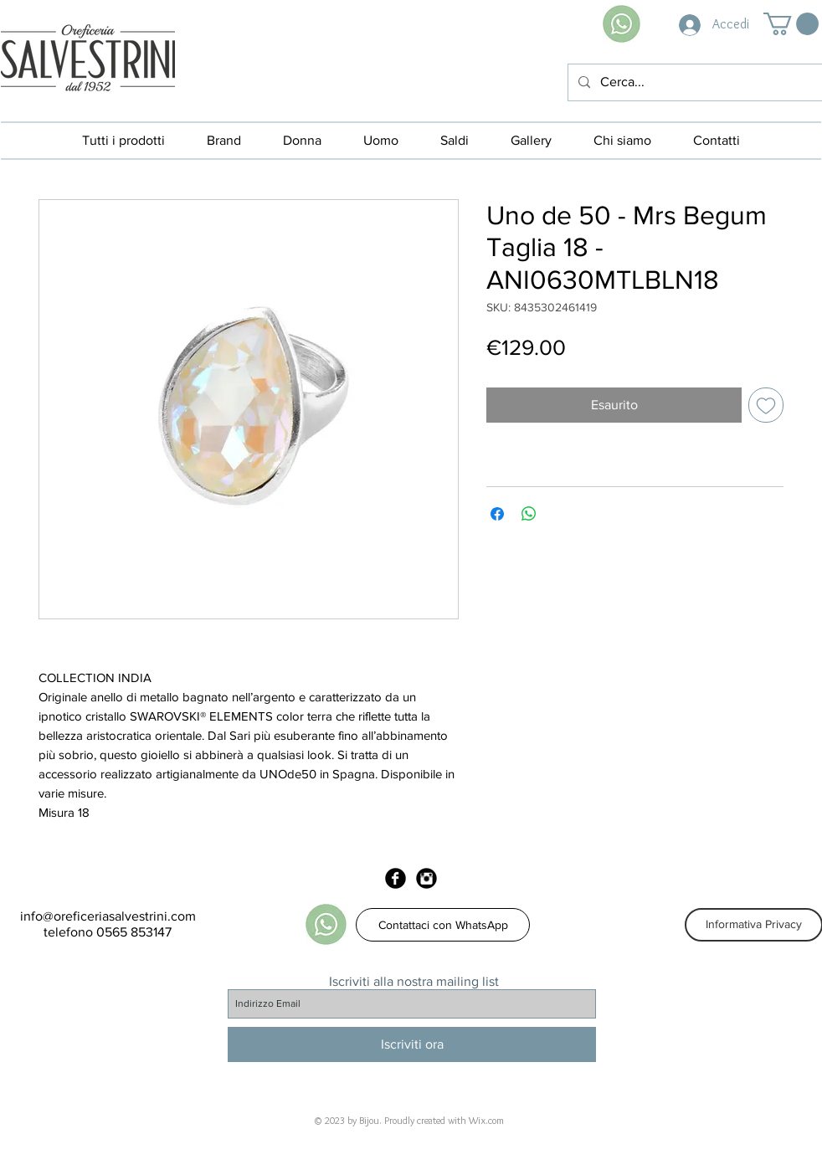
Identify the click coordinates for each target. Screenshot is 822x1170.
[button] (791, 24)
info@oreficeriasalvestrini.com (108, 916)
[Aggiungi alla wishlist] (765, 405)
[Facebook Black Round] (395, 878)
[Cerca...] (693, 82)
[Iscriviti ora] (412, 1044)
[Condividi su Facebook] (497, 514)
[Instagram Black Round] (426, 878)
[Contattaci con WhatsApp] (443, 925)
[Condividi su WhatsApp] (529, 514)
